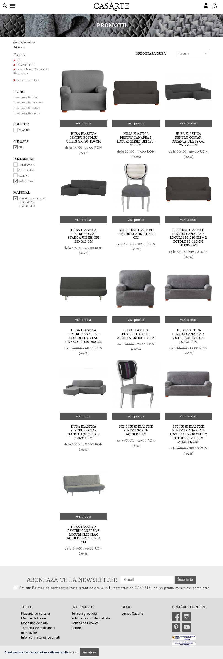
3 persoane (27, 170)
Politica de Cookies (85, 623)
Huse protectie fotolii (26, 97)
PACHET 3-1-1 (26, 181)
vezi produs (83, 123)
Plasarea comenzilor (35, 613)
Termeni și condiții (84, 613)
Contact (77, 628)
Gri (21, 147)
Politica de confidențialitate (55, 588)
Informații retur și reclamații (41, 637)
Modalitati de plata (34, 623)
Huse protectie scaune (26, 113)
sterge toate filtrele (28, 80)
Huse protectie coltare (26, 107)
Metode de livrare (33, 618)
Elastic (24, 130)
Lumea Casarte (132, 613)
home (17, 42)
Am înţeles (89, 652)
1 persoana (27, 165)
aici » (73, 652)
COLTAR (24, 176)
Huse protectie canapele (28, 102)
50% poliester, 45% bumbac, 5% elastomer (32, 203)
